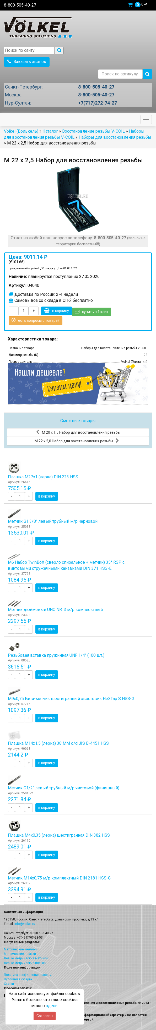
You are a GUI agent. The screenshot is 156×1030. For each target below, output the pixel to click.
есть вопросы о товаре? (36, 320)
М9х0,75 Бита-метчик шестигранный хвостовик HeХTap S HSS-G (71, 698)
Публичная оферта (18, 979)
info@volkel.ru (24, 924)
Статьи (9, 984)
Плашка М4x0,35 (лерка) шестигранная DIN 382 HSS (59, 835)
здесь (51, 1005)
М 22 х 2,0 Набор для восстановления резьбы (77, 440)
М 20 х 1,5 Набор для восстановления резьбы (78, 432)
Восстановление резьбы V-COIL (93, 131)
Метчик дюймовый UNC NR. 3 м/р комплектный (55, 609)
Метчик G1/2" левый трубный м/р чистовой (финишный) (63, 787)
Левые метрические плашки (25, 963)
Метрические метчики (20, 949)
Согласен (44, 1016)
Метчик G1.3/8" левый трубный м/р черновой (53, 521)
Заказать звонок (26, 61)
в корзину (56, 310)
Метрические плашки (20, 954)
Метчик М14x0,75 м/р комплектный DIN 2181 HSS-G (59, 878)
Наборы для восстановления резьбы (115, 137)
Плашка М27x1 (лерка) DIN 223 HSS (43, 476)
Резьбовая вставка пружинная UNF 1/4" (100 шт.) (56, 655)
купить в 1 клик (91, 311)
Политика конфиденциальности (28, 975)
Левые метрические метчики (26, 958)
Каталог (50, 131)
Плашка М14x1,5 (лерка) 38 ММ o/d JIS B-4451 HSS (58, 743)
